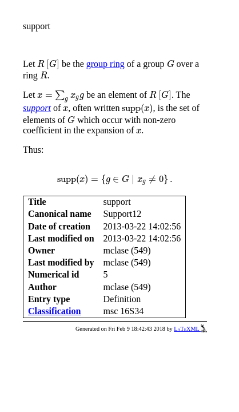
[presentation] (48, 64)
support (37, 108)
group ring (105, 64)
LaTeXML (190, 329)
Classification (54, 311)
